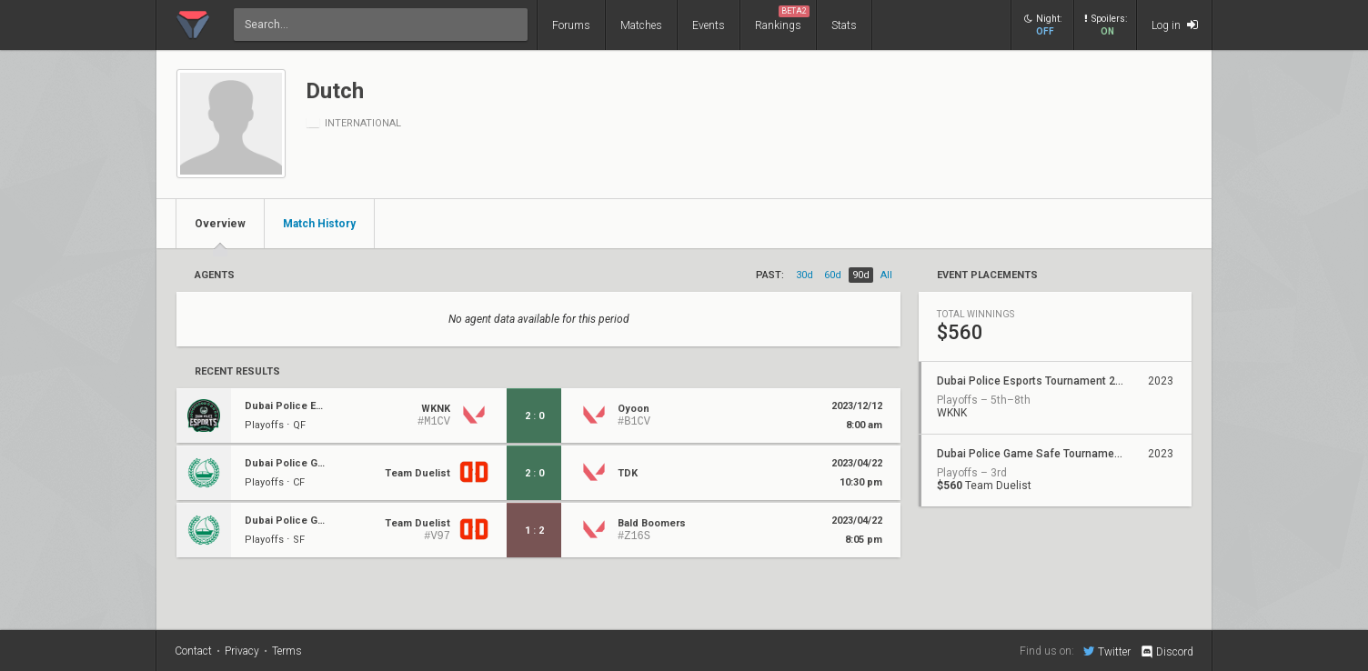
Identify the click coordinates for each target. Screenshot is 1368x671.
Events (708, 25)
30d (804, 275)
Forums (571, 25)
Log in (1175, 25)
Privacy (242, 651)
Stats (844, 25)
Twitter (1107, 651)
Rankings (782, 18)
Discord (1166, 652)
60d (832, 275)
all (886, 275)
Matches (641, 25)
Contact (193, 651)
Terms (287, 651)
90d (861, 275)
